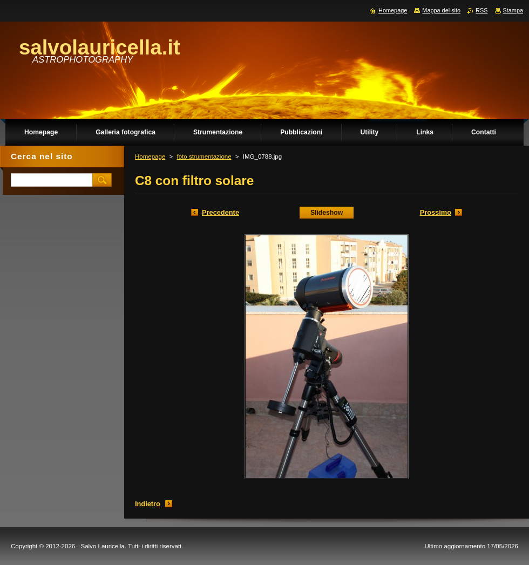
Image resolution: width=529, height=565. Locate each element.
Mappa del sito (441, 10)
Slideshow (326, 212)
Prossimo (435, 212)
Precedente (220, 212)
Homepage (150, 156)
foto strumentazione (204, 156)
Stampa (513, 10)
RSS (481, 10)
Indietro (147, 504)
